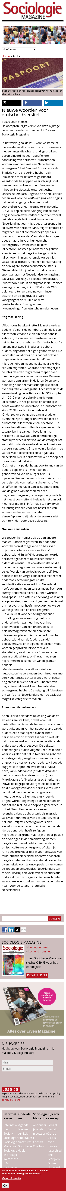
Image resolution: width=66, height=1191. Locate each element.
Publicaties (25, 1138)
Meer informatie (11, 1178)
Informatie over (10, 1116)
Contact (38, 1142)
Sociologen (11, 1138)
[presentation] (28, 1079)
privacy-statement (11, 1099)
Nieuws (23, 1129)
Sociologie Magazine (40, 1116)
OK (5, 1185)
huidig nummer (38, 947)
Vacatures (25, 1142)
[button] (11, 103)
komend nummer (39, 951)
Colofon (38, 1146)
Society (8, 1133)
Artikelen (24, 1133)
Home (6, 56)
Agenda (23, 1125)
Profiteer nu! (37, 975)
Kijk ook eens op (53, 1116)
